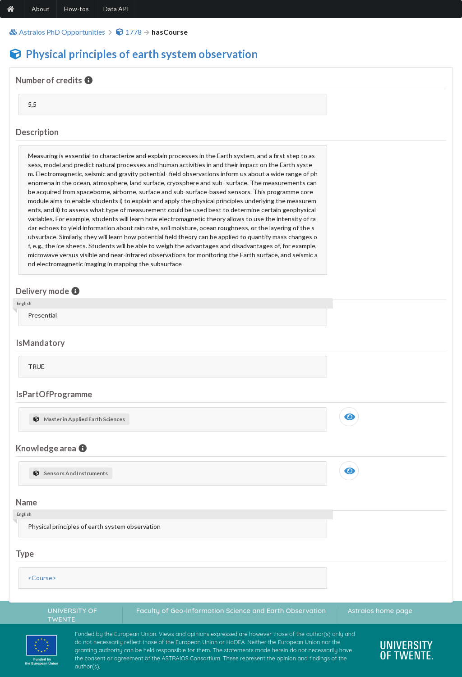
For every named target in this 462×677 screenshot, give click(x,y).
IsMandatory (40, 343)
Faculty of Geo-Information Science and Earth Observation (231, 610)
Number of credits (49, 80)
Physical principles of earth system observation (142, 53)
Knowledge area (47, 448)
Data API (116, 9)
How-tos (76, 9)
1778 (129, 32)
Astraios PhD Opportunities (57, 32)
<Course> (42, 578)
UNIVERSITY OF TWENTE (72, 614)
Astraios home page (380, 610)
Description (37, 132)
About (41, 9)
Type (25, 554)
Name (26, 502)
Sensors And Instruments (70, 473)
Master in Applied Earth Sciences (79, 419)
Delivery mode (43, 291)
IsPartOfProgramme (54, 394)
